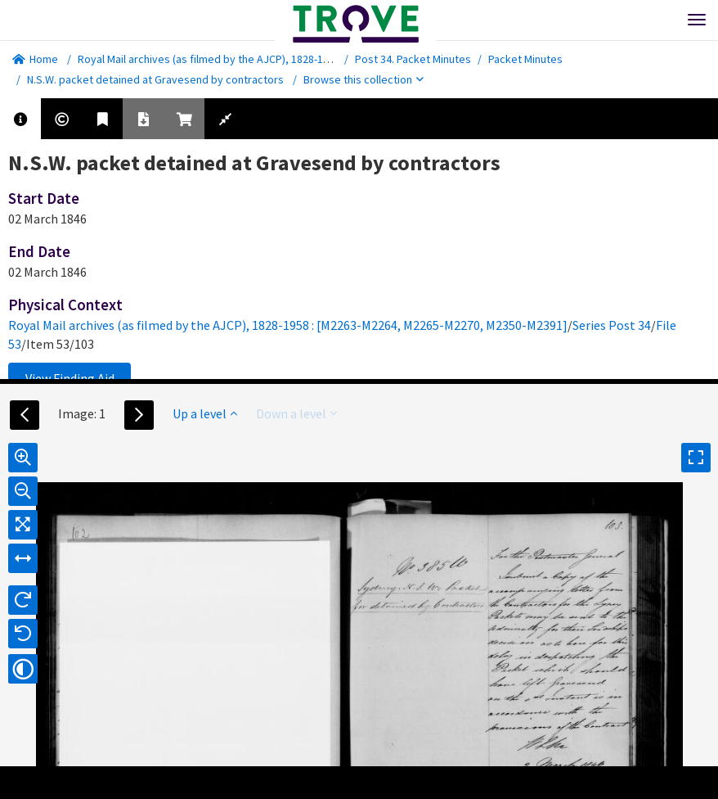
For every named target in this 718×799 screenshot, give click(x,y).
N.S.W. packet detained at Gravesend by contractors (155, 79)
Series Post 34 (611, 325)
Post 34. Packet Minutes (413, 59)
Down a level (296, 413)
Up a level (205, 413)
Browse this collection (363, 79)
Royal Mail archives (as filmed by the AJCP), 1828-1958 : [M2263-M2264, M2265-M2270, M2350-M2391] (320, 59)
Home (35, 59)
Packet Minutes (525, 59)
